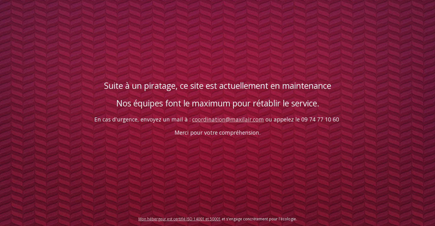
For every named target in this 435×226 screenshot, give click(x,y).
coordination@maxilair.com (228, 119)
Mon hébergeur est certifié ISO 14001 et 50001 (179, 219)
